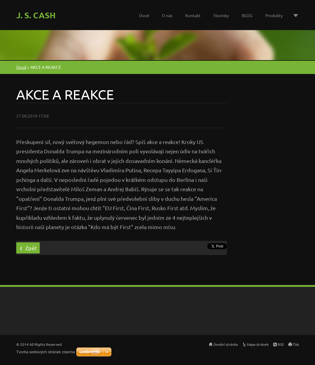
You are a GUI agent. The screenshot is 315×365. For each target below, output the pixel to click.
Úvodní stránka (225, 344)
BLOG (247, 15)
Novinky (221, 15)
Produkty (274, 15)
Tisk (296, 344)
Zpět (31, 248)
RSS (281, 344)
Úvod (144, 15)
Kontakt (193, 15)
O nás (167, 15)
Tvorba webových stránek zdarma (45, 352)
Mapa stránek (258, 344)
